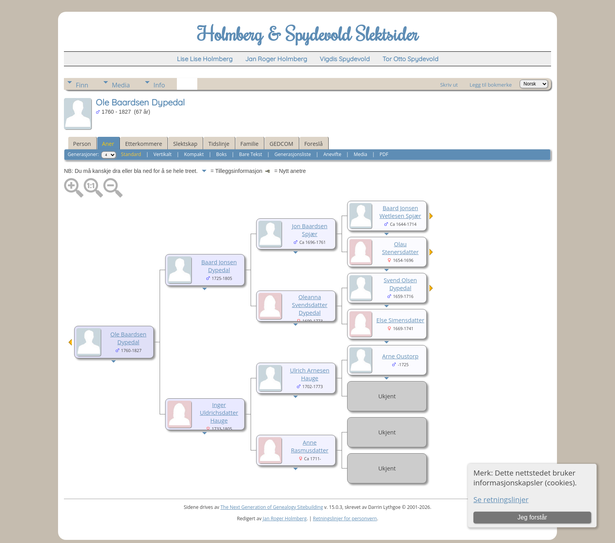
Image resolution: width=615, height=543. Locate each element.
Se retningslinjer (501, 499)
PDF (384, 154)
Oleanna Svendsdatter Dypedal (309, 304)
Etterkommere (143, 143)
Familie (249, 143)
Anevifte (332, 154)
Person (82, 143)
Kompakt (194, 154)
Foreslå (313, 143)
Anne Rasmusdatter (310, 446)
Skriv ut (449, 84)
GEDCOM (281, 143)
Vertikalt (162, 154)
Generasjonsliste (293, 154)
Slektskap (185, 143)
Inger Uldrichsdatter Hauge (219, 412)
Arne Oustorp (400, 356)
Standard (131, 154)
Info (159, 85)
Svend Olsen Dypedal (400, 284)
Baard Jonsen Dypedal (219, 266)
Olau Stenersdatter (400, 248)
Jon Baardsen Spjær (309, 230)
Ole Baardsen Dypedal (128, 338)
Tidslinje (218, 143)
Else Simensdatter (400, 320)
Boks (221, 154)
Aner (108, 143)
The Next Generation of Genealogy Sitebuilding (271, 507)
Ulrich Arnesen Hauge (309, 374)
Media (121, 85)
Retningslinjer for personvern (345, 518)
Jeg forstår (532, 517)
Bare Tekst (250, 154)
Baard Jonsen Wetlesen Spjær (400, 212)
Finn (82, 85)
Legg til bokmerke (490, 84)
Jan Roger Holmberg (285, 518)
